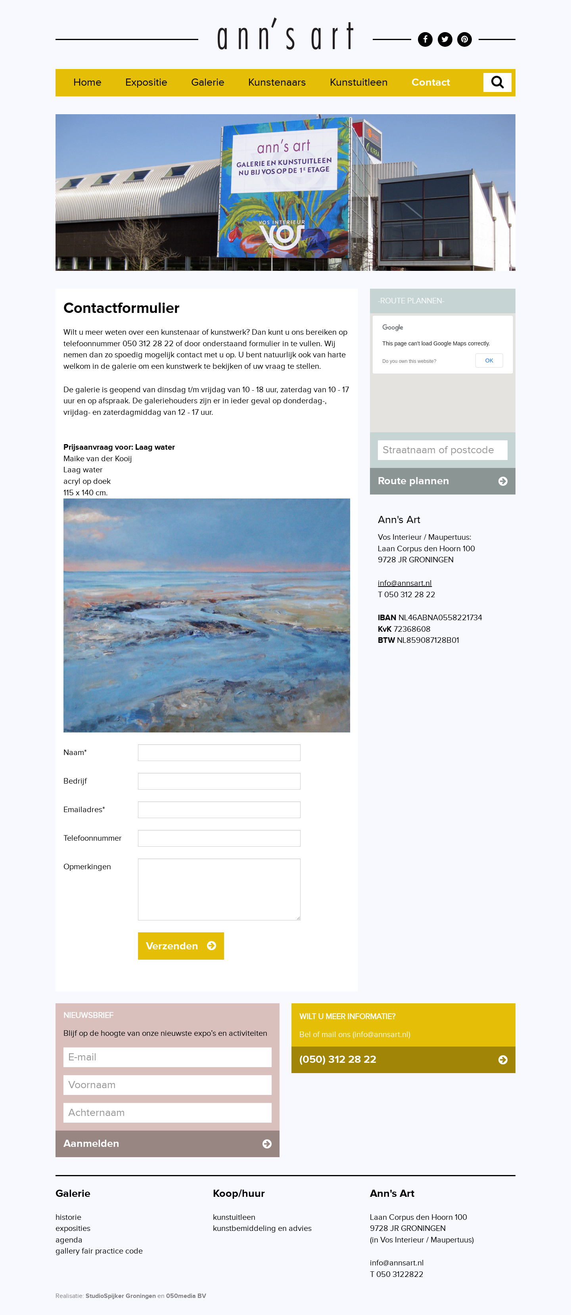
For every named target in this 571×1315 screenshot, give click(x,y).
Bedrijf (75, 781)
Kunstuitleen (359, 82)
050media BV (186, 1296)
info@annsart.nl (405, 583)
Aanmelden (167, 1143)
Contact (431, 82)
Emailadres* (84, 810)
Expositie (146, 82)
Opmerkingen (87, 867)
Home (87, 82)
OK (489, 360)
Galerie (207, 82)
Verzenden (181, 946)
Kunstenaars (277, 82)
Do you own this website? (409, 361)
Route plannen (443, 481)
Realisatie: (70, 1296)
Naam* (75, 752)
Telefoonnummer (92, 838)
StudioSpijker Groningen (121, 1296)
